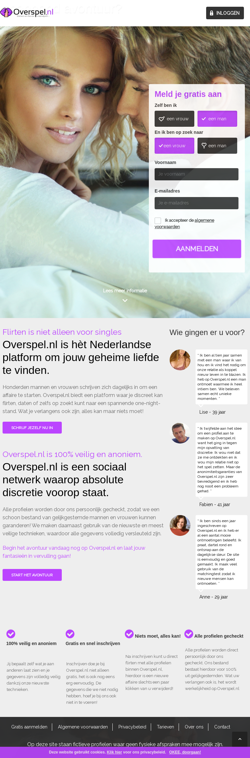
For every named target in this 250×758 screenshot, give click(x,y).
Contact (222, 726)
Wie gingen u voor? (27, 142)
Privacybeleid (132, 726)
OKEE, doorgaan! (185, 752)
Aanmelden (197, 249)
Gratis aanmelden (29, 726)
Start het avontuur (32, 575)
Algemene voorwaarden (83, 726)
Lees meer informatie (125, 291)
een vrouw (178, 118)
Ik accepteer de (184, 223)
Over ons (194, 726)
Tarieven (165, 726)
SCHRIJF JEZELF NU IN (32, 428)
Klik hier (114, 752)
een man (217, 118)
